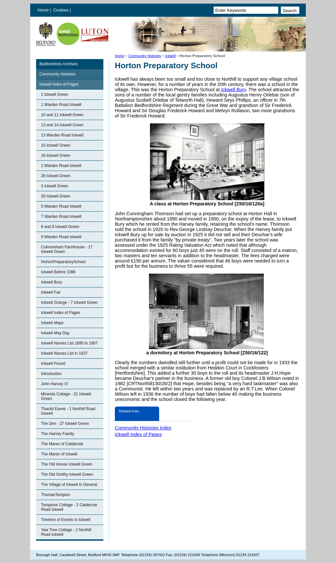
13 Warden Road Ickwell (62, 135)
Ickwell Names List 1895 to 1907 (69, 343)
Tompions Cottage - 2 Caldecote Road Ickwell (69, 507)
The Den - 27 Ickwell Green (65, 423)
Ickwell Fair (51, 292)
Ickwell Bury (51, 282)
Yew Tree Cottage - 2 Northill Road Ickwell (66, 532)
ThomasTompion (55, 494)
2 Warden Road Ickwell (61, 165)
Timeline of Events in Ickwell (65, 519)
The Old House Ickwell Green (67, 464)
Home (43, 10)
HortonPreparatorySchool (63, 262)
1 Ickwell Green (54, 94)
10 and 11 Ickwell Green (62, 115)
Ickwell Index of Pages (58, 84)
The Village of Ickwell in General (69, 484)
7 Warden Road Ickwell (61, 216)
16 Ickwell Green (55, 155)
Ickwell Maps (52, 323)
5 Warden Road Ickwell (61, 206)
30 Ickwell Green (55, 196)
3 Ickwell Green (54, 186)
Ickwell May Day (55, 333)
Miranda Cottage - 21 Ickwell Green (66, 396)
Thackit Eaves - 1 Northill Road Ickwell (68, 411)
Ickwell (170, 56)
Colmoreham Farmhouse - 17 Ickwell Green (67, 249)
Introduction (51, 373)
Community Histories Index (143, 427)
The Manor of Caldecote (62, 444)
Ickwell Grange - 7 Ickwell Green (69, 302)
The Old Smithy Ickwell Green (67, 474)
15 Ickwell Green (55, 145)
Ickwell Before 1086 (58, 272)
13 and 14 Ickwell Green (62, 125)
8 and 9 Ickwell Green (60, 226)
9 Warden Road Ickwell (61, 237)
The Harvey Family (57, 433)
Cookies (61, 10)
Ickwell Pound (53, 363)
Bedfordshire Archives (58, 64)
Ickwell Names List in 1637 (64, 353)
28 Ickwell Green (55, 176)
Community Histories (144, 56)
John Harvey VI (54, 384)
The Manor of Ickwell (59, 454)
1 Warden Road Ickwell (61, 104)
